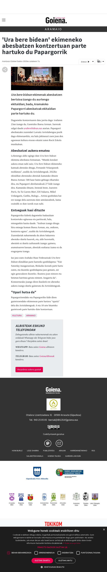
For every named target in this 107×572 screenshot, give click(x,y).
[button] (53, 547)
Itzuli (98, 62)
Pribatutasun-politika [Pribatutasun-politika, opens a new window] (71, 543)
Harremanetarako (78, 450)
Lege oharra (33, 450)
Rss (93, 450)
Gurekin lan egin (73, 456)
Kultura (16, 315)
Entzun (85, 61)
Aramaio (53, 29)
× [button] (104, 530)
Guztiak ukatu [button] (65, 560)
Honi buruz (17, 450)
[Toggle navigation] (4, 20)
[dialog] (53, 549)
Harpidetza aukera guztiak (29, 369)
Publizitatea (48, 450)
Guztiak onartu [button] (42, 560)
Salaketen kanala (34, 456)
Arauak (62, 450)
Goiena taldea (54, 456)
